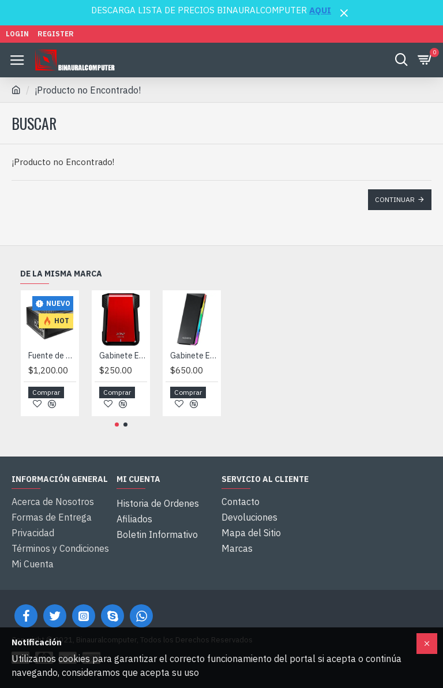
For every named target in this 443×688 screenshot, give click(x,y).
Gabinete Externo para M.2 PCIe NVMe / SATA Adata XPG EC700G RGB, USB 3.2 (194, 363)
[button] (117, 433)
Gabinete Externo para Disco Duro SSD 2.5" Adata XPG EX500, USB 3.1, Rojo (123, 363)
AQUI (320, 10)
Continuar (395, 199)
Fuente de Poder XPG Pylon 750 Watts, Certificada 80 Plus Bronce (52, 363)
